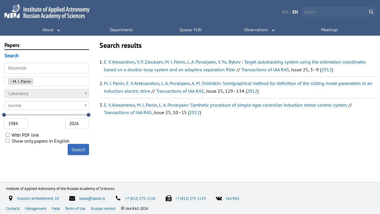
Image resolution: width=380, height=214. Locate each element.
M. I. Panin (175, 62)
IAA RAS (232, 198)
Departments (121, 29)
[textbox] (47, 93)
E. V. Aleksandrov (142, 83)
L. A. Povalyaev (201, 62)
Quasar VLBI (191, 29)
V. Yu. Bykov (230, 62)
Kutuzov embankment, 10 (38, 198)
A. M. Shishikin (205, 83)
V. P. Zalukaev (150, 62)
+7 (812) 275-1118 (140, 198)
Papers (12, 45)
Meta (56, 208)
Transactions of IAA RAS (265, 70)
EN (295, 12)
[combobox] (46, 81)
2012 (326, 70)
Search (78, 149)
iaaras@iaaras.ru (92, 198)
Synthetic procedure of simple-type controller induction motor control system (268, 105)
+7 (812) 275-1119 (190, 198)
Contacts (13, 208)
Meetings (329, 29)
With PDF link (22, 135)
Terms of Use (75, 208)
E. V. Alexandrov (119, 62)
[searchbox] (36, 81)
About (47, 29)
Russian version (103, 208)
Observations (256, 29)
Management (36, 208)
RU (285, 12)
